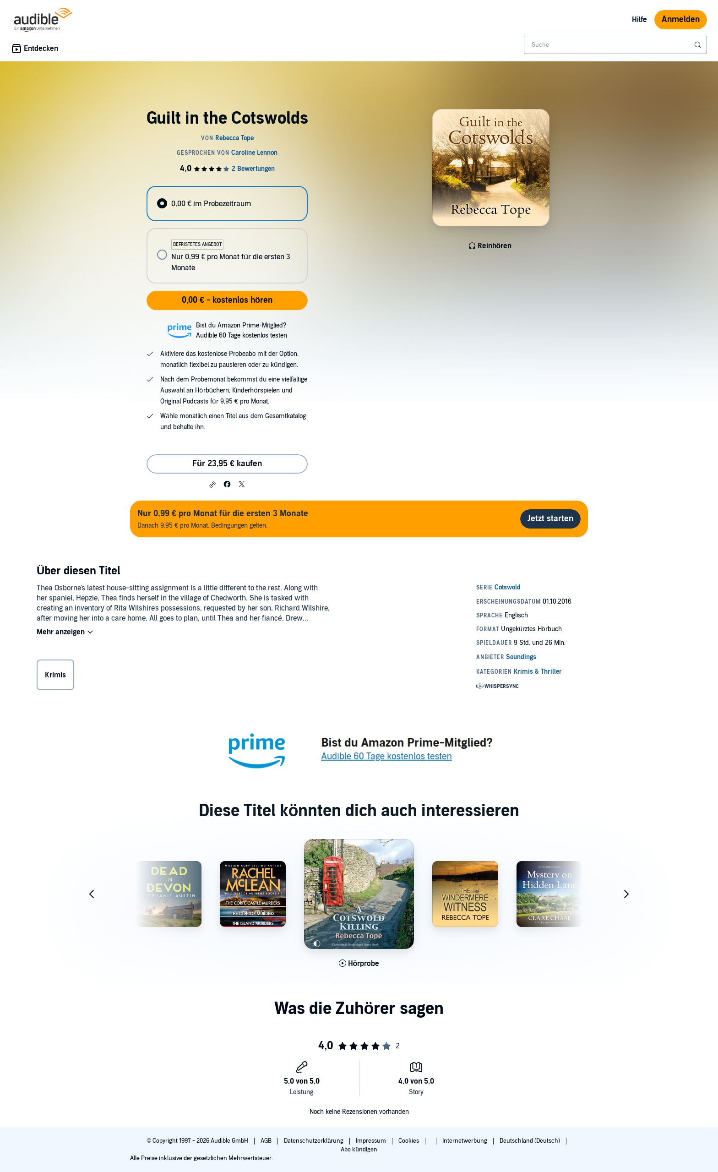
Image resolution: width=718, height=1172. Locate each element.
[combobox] (615, 45)
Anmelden (681, 19)
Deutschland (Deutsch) (530, 1141)
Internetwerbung (465, 1141)
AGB (267, 1141)
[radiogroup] (227, 234)
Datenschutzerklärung (314, 1141)
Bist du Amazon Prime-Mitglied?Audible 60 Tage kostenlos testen (241, 330)
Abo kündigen (359, 1149)
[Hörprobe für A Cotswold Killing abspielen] (359, 964)
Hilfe (639, 19)
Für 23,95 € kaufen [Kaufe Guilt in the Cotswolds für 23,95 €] (227, 464)
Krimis (55, 675)
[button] (212, 484)
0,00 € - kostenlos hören (227, 300)
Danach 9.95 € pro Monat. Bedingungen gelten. (222, 518)
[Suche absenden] (699, 45)
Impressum (371, 1141)
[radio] (227, 203)
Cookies (409, 1141)
